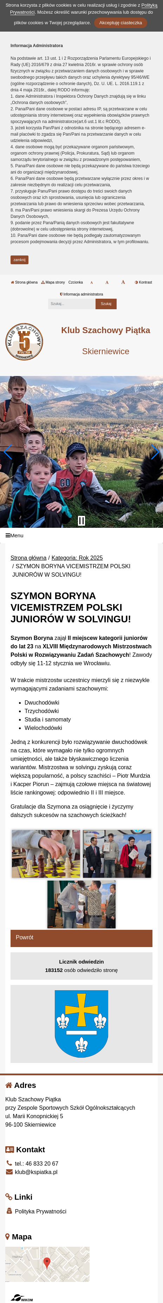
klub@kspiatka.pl (31, 1172)
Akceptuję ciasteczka (120, 22)
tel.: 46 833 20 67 (31, 1164)
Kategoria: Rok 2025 (77, 558)
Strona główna (24, 282)
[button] (8, 452)
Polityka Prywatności (35, 1211)
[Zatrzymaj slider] (81, 520)
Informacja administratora (81, 294)
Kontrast (143, 282)
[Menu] (81, 536)
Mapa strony (53, 282)
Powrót (24, 937)
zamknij (20, 260)
